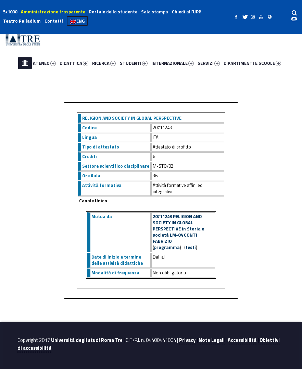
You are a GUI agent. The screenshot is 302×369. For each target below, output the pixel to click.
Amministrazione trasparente (53, 11)
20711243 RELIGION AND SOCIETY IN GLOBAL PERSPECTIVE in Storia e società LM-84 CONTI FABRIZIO (178, 229)
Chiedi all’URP (186, 11)
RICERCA (104, 63)
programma (167, 247)
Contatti (54, 20)
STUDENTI (134, 63)
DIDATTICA (74, 63)
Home (25, 63)
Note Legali (212, 340)
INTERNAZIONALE (172, 63)
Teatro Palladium (22, 20)
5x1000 (10, 11)
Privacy (187, 340)
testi (191, 247)
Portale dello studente (113, 11)
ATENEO (44, 63)
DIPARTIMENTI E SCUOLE (252, 63)
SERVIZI (209, 63)
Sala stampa (154, 11)
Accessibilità (242, 340)
